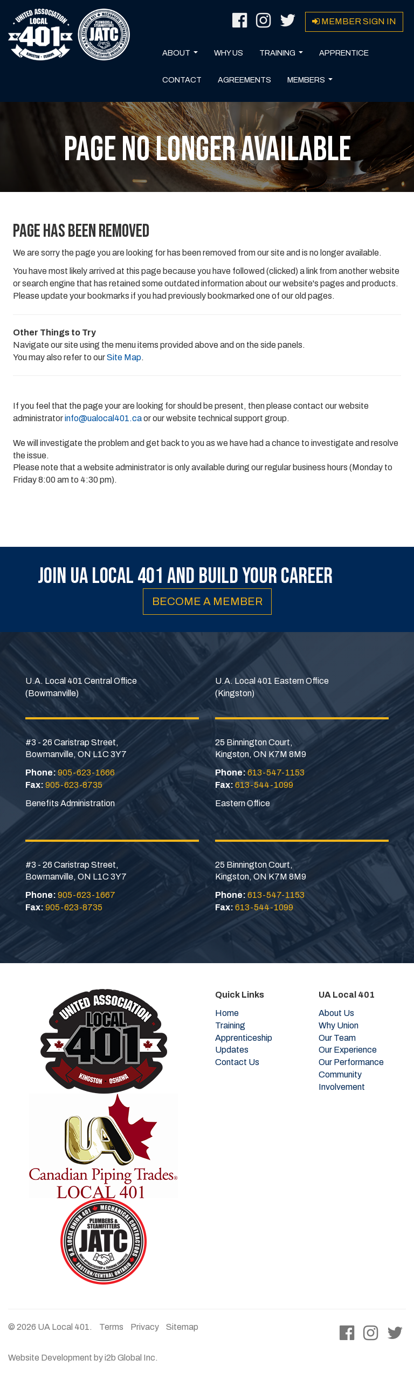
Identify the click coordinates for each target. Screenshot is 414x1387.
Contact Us (237, 1062)
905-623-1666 (86, 772)
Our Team (337, 1037)
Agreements (244, 79)
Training (283, 56)
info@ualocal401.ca (103, 418)
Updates (232, 1049)
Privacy (144, 1326)
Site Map (124, 357)
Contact (182, 79)
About (182, 56)
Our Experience (348, 1049)
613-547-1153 (276, 772)
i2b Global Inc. (131, 1357)
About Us (336, 1013)
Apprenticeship (243, 1037)
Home (227, 1013)
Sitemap (182, 1326)
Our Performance (351, 1062)
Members (312, 83)
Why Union (338, 1025)
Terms (111, 1326)
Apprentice (344, 53)
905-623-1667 (86, 895)
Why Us (228, 53)
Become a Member (207, 601)
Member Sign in (354, 21)
